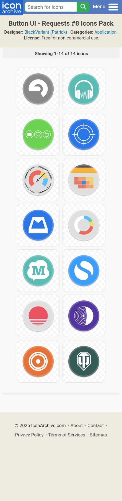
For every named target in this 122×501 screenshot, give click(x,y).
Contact (95, 425)
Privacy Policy (29, 435)
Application (105, 32)
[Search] (83, 7)
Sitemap (98, 435)
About (77, 425)
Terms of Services (66, 435)
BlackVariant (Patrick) (45, 32)
